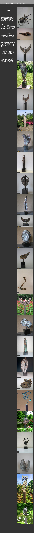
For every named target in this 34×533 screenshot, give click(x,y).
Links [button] (21, 3)
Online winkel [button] (17, 3)
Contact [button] (24, 3)
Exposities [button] (8, 3)
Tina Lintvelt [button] (3, 3)
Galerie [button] (12, 3)
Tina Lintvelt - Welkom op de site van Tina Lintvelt (10, 1)
